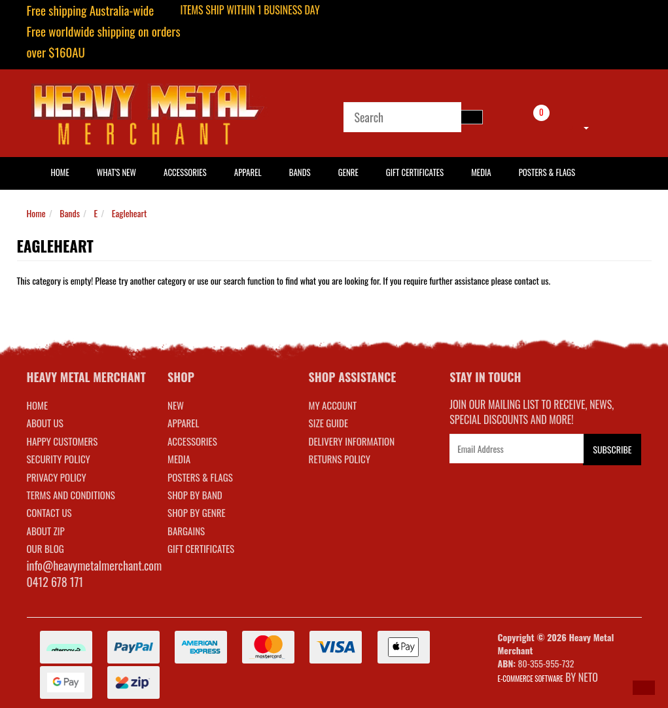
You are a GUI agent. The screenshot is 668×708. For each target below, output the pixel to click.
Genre (348, 172)
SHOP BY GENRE (196, 512)
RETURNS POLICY (339, 458)
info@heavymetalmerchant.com (94, 565)
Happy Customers (62, 441)
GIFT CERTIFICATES (200, 548)
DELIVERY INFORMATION (352, 441)
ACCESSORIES (192, 441)
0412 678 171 (55, 581)
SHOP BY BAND (194, 494)
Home (36, 213)
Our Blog (45, 548)
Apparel (248, 172)
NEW (175, 405)
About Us (45, 423)
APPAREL (183, 423)
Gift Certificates (415, 172)
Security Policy (58, 458)
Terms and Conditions (71, 494)
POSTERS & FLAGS (200, 477)
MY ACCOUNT (333, 405)
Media (481, 172)
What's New (116, 172)
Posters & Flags (547, 172)
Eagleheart (129, 213)
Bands (300, 172)
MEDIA (178, 458)
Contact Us (49, 512)
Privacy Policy (56, 477)
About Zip (46, 530)
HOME (60, 172)
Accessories (185, 172)
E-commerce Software (530, 678)
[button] (644, 688)
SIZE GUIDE (329, 423)
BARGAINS (186, 530)
